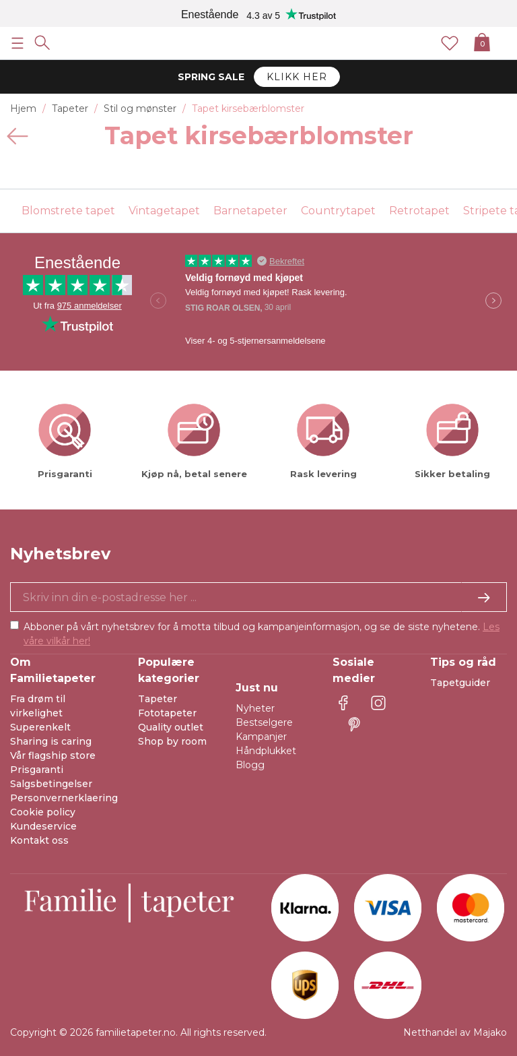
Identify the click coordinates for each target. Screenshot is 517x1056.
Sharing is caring (51, 741)
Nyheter (255, 708)
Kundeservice (43, 826)
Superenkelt (40, 727)
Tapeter (157, 699)
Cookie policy (42, 812)
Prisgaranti (36, 770)
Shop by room (172, 741)
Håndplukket (266, 751)
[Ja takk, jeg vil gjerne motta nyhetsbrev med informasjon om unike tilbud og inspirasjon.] (258, 597)
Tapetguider (460, 683)
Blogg (250, 765)
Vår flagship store (53, 755)
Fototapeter (167, 713)
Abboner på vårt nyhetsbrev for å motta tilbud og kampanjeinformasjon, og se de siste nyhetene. (261, 634)
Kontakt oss (39, 840)
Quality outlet (170, 727)
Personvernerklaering (64, 798)
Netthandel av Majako (455, 1032)
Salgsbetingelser (51, 784)
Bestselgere (264, 722)
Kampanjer (261, 737)
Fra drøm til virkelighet (37, 706)
